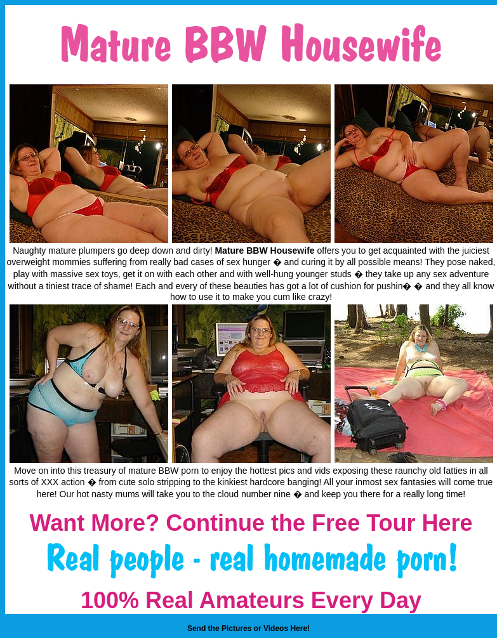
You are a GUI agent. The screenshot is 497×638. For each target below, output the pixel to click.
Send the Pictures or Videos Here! (248, 628)
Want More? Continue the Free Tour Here (250, 523)
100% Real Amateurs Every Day (251, 600)
